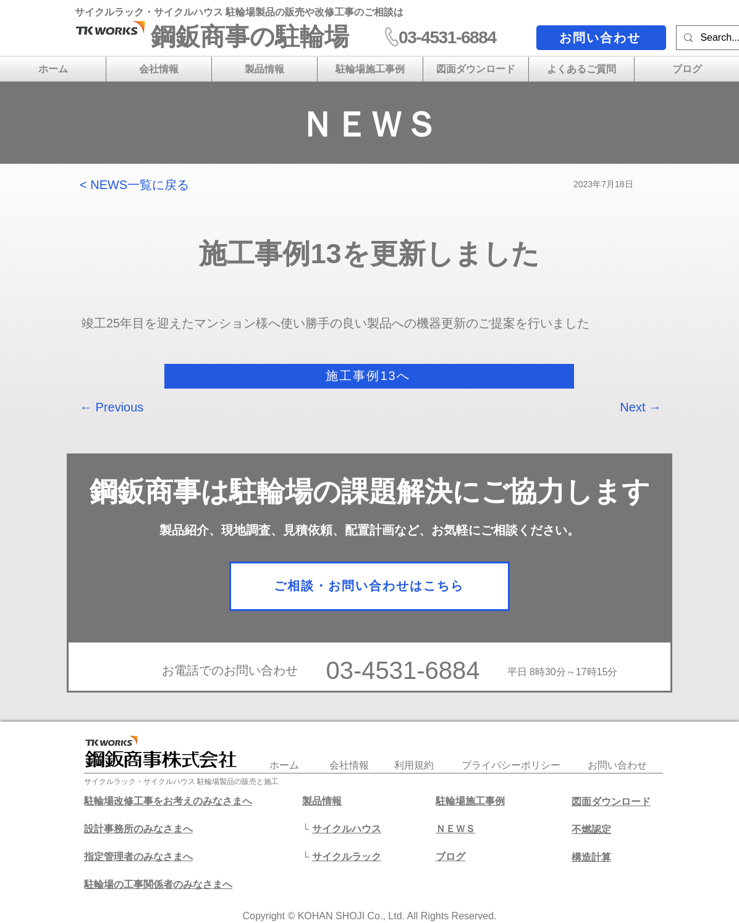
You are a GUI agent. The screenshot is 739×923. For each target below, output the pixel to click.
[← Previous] (120, 407)
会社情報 (349, 765)
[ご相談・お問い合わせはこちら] (369, 586)
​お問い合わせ (617, 765)
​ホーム (284, 765)
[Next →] (630, 407)
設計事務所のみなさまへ (138, 829)
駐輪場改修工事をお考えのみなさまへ (168, 801)
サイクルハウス (346, 829)
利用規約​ (414, 765)
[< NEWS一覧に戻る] (141, 184)
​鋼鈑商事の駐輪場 (250, 36)
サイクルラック (346, 856)
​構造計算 (591, 857)
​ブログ (450, 856)
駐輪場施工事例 (470, 801)
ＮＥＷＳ (455, 829)
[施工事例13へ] (369, 376)
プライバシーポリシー (511, 765)
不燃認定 (591, 829)
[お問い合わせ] (601, 37)
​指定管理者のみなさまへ (138, 856)
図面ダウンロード (611, 801)
